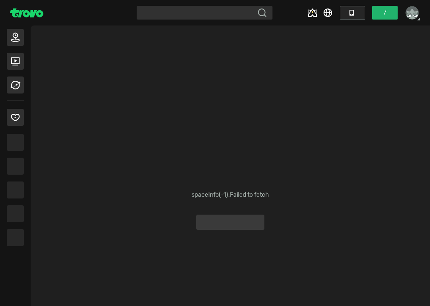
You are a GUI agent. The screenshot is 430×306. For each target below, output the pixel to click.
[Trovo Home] (27, 13)
